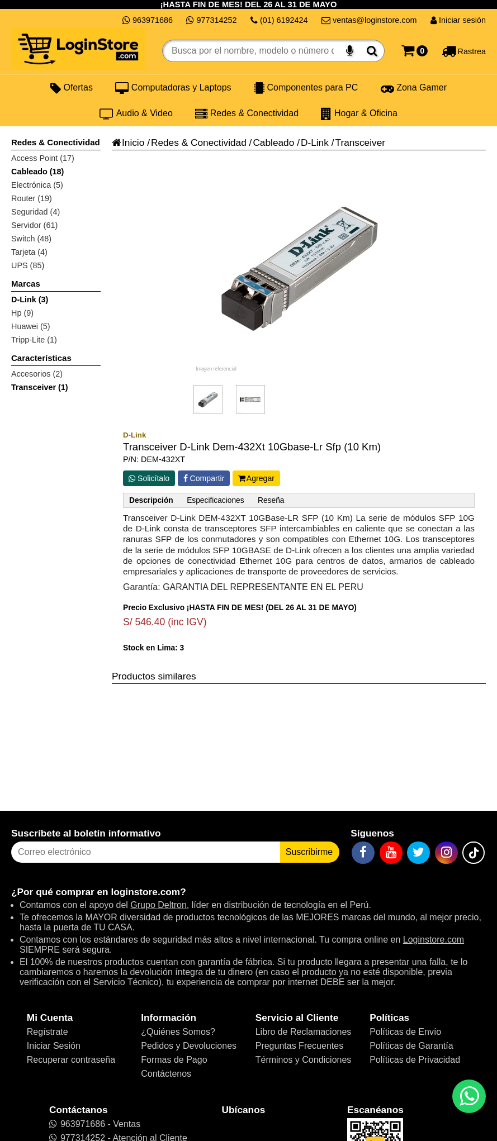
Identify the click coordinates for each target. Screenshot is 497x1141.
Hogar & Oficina (359, 113)
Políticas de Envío (405, 1032)
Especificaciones (215, 500)
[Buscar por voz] (349, 50)
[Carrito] (414, 50)
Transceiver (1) (39, 387)
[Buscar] (372, 50)
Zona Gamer (414, 88)
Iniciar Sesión (54, 1045)
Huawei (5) (30, 326)
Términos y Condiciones (303, 1059)
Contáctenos (166, 1073)
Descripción (151, 500)
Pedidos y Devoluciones (188, 1045)
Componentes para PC (306, 88)
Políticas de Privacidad (415, 1059)
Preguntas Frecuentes (299, 1045)
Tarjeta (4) (29, 252)
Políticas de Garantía (411, 1045)
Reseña (271, 500)
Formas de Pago (174, 1059)
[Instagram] (446, 853)
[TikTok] (473, 853)
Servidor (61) (34, 225)
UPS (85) (27, 265)
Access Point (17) (42, 158)
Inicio (128, 142)
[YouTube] (391, 853)
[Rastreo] (464, 51)
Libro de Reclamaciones (303, 1032)
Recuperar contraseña (71, 1059)
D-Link (315, 142)
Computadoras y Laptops (173, 88)
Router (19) (31, 198)
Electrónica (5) (37, 184)
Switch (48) (31, 238)
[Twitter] (418, 853)
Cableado (273, 142)
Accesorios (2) (37, 373)
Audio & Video (136, 113)
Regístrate (47, 1032)
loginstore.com (145, 891)
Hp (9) (22, 312)
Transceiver (360, 142)
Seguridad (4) (35, 211)
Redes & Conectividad (247, 113)
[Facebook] (363, 853)
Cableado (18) (37, 171)
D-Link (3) (29, 299)
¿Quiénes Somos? (178, 1032)
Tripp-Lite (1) (34, 339)
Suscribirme (309, 852)
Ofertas (71, 88)
